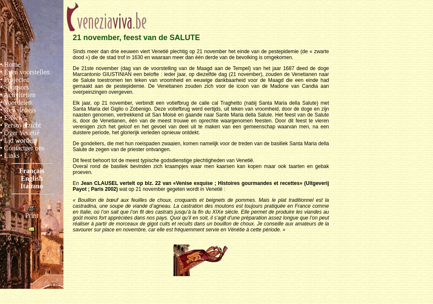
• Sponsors (14, 87)
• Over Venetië (19, 132)
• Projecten (15, 79)
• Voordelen (16, 102)
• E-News (13, 117)
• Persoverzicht (20, 125)
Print (31, 212)
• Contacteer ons (22, 148)
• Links (9, 155)
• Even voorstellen (25, 72)
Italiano (31, 186)
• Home (10, 64)
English (32, 178)
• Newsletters (18, 110)
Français (31, 170)
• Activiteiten (18, 94)
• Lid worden (18, 140)
